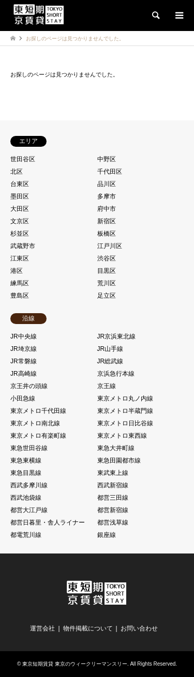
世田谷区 (22, 159)
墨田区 (19, 196)
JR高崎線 (23, 373)
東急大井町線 (116, 448)
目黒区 (106, 270)
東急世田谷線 (29, 448)
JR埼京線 (23, 348)
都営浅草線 (112, 522)
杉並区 (19, 233)
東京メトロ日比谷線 (125, 423)
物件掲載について (88, 628)
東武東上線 (112, 472)
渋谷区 (106, 258)
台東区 (19, 184)
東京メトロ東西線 (122, 435)
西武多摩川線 (29, 485)
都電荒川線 (25, 534)
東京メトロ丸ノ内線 (125, 398)
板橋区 (106, 233)
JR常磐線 (23, 361)
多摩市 (106, 196)
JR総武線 (110, 361)
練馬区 (19, 283)
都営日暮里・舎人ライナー (47, 522)
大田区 (19, 208)
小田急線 (22, 398)
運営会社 (42, 628)
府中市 (106, 208)
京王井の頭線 (29, 386)
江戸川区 (109, 246)
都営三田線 (112, 497)
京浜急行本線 (116, 373)
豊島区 (19, 295)
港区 (16, 270)
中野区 (106, 159)
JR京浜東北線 (116, 336)
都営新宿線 (112, 510)
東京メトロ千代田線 (38, 410)
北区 (16, 171)
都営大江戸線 (29, 510)
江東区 (19, 258)
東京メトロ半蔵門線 (125, 410)
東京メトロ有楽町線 (38, 435)
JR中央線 (23, 336)
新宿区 (106, 221)
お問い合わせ (139, 628)
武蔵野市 (22, 246)
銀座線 (106, 534)
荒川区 (106, 283)
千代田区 (109, 171)
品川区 (106, 184)
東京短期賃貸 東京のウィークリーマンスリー (74, 664)
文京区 (19, 221)
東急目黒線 (25, 472)
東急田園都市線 (119, 460)
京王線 (106, 386)
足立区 (106, 295)
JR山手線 (110, 348)
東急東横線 (25, 460)
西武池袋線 (25, 497)
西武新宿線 (112, 485)
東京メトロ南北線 (35, 423)
